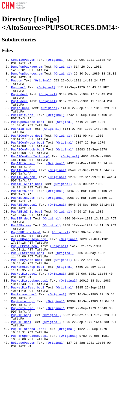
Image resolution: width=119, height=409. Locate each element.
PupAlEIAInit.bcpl (26, 209)
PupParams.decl (24, 342)
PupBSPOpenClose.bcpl (29, 276)
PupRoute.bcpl (23, 350)
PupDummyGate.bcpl (26, 300)
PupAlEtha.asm (23, 226)
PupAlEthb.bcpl (24, 234)
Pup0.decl (19, 102)
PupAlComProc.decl (26, 151)
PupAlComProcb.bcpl (27, 168)
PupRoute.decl (23, 358)
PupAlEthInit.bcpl (26, 242)
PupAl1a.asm (21, 143)
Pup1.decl (19, 110)
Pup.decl (18, 93)
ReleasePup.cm (23, 400)
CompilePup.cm (23, 60)
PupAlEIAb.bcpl (24, 201)
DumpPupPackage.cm (26, 68)
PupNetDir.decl (24, 317)
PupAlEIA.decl (23, 184)
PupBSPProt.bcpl (25, 284)
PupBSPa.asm (21, 259)
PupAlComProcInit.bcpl (30, 176)
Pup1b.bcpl (20, 118)
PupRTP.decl (21, 375)
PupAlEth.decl (23, 218)
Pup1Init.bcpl (23, 126)
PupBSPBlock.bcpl (26, 267)
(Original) (55, 60)
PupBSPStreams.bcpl (27, 292)
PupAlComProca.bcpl (27, 160)
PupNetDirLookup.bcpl (29, 325)
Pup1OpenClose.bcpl (27, 135)
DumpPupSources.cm (26, 77)
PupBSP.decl (21, 251)
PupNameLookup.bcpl (27, 309)
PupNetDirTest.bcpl (27, 333)
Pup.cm (16, 85)
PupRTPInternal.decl (28, 383)
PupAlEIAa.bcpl (24, 193)
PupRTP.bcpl (21, 367)
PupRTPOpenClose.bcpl (29, 391)
